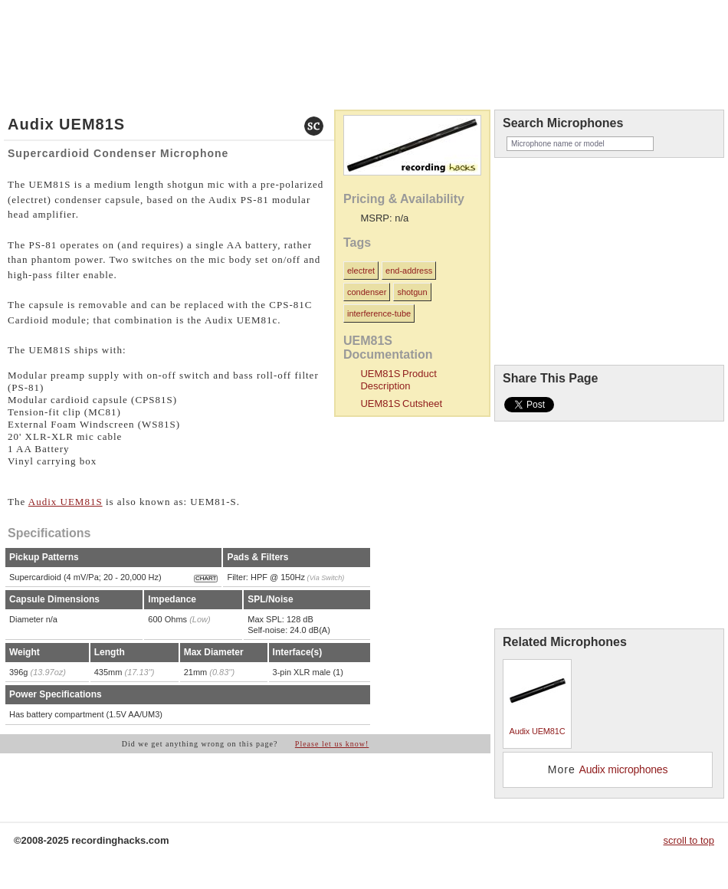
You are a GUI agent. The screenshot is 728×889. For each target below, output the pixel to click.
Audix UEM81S (65, 501)
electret (361, 270)
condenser (366, 292)
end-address (408, 270)
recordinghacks (605, 49)
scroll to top (689, 840)
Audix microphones (623, 769)
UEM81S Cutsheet (401, 403)
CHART (205, 578)
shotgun (412, 292)
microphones (60, 25)
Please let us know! (332, 744)
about (107, 25)
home (18, 25)
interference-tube (379, 313)
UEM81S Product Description (398, 380)
